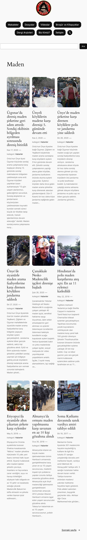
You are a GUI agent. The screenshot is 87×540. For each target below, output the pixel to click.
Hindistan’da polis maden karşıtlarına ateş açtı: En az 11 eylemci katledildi (68, 281)
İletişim (59, 32)
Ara (83, 46)
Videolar (45, 24)
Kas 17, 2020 (12, 150)
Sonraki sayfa (71, 530)
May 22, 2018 (63, 296)
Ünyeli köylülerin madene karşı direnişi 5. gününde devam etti (41, 123)
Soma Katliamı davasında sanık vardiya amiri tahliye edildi (68, 422)
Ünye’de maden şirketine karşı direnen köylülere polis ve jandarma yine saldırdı (68, 123)
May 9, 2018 (12, 433)
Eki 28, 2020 (62, 138)
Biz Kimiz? (44, 32)
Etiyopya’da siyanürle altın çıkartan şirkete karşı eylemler (17, 422)
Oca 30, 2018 (38, 441)
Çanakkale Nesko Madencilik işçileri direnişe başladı (42, 279)
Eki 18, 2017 (62, 433)
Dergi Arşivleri (25, 32)
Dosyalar (30, 24)
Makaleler (13, 24)
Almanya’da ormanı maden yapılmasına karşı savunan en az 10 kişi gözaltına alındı (43, 426)
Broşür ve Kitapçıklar (67, 24)
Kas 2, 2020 (37, 138)
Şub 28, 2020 (38, 292)
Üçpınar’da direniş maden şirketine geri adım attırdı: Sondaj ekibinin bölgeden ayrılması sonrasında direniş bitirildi (18, 129)
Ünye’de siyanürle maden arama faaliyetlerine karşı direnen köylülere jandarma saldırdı (16, 285)
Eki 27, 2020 (12, 304)
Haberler (19, 154)
